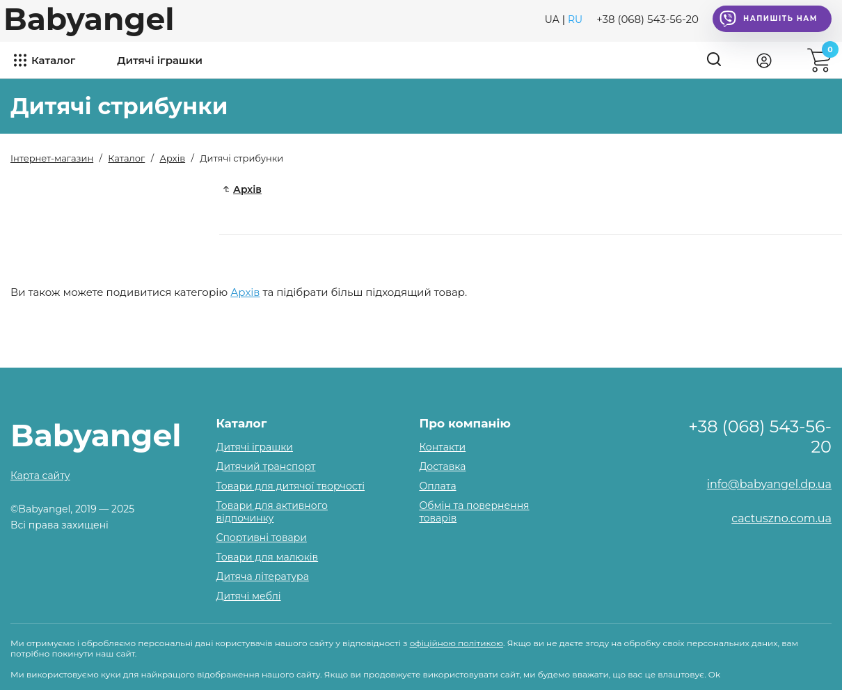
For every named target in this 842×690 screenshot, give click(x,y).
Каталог (53, 60)
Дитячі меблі (248, 596)
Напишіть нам (769, 18)
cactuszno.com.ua (781, 518)
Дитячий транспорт (265, 466)
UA (552, 19)
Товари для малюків (267, 557)
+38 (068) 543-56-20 (647, 19)
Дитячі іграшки (159, 60)
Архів (245, 292)
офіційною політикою (456, 643)
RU (575, 19)
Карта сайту (40, 475)
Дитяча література (262, 576)
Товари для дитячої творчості (290, 486)
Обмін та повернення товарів (474, 511)
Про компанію (464, 423)
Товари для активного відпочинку (272, 511)
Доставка (442, 466)
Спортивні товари (261, 537)
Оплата (437, 486)
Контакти (442, 447)
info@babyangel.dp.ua (769, 484)
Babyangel (88, 19)
